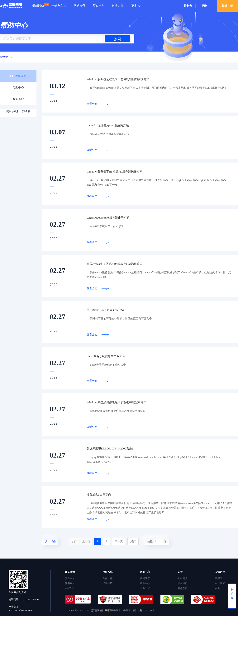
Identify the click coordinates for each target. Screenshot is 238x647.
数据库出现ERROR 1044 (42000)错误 (114, 448)
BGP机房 (220, 583)
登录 (204, 5)
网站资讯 (79, 5)
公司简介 (183, 578)
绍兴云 (218, 578)
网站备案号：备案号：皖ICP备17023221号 (130, 610)
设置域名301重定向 (101, 495)
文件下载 (145, 588)
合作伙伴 (107, 578)
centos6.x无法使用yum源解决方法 (112, 125)
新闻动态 (145, 578)
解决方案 (118, 5)
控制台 (188, 5)
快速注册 (227, 5)
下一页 (119, 541)
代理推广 (107, 583)
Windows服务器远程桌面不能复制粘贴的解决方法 (124, 79)
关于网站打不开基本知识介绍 (109, 310)
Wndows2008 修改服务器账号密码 (112, 218)
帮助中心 (18, 87)
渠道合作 (98, 5)
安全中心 (70, 578)
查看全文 (92, 103)
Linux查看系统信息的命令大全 (110, 356)
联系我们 (183, 583)
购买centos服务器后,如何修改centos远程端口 (120, 264)
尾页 (133, 541)
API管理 (69, 588)
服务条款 (18, 99)
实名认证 (70, 583)
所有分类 (20, 76)
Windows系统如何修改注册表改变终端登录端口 (122, 402)
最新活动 (38, 5)
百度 (217, 588)
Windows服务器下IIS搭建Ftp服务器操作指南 (120, 171)
